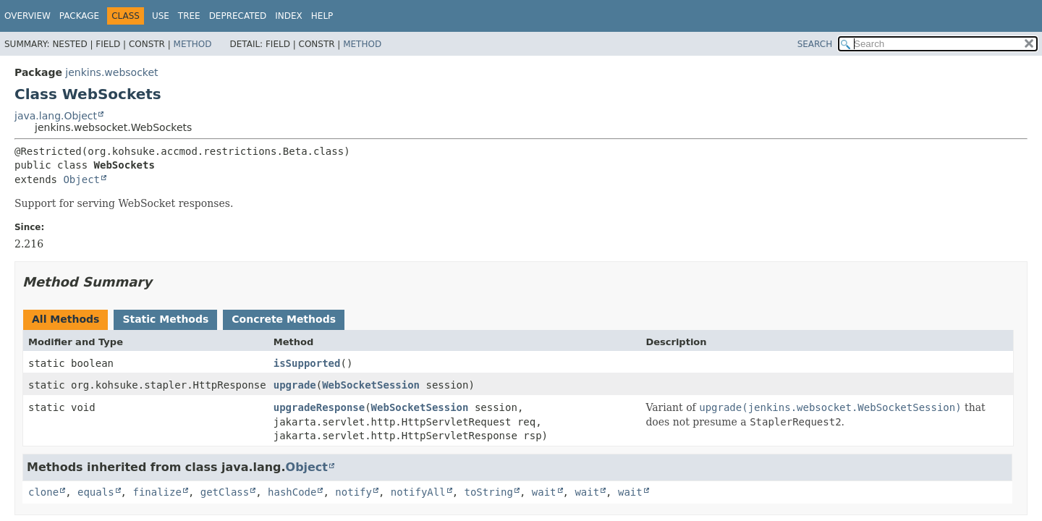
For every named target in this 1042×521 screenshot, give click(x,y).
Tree (189, 16)
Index (288, 16)
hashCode (292, 492)
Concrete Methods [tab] (284, 319)
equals (95, 492)
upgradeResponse (319, 407)
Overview (27, 16)
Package (79, 16)
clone (43, 492)
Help (322, 16)
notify (353, 492)
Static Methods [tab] (165, 319)
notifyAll (418, 492)
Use (160, 16)
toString (489, 492)
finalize (156, 492)
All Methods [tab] (65, 319)
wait (544, 492)
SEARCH (815, 44)
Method (193, 44)
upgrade (295, 385)
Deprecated (238, 16)
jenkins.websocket (111, 72)
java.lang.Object (55, 116)
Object (81, 179)
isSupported (307, 363)
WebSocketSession (371, 385)
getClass (224, 492)
